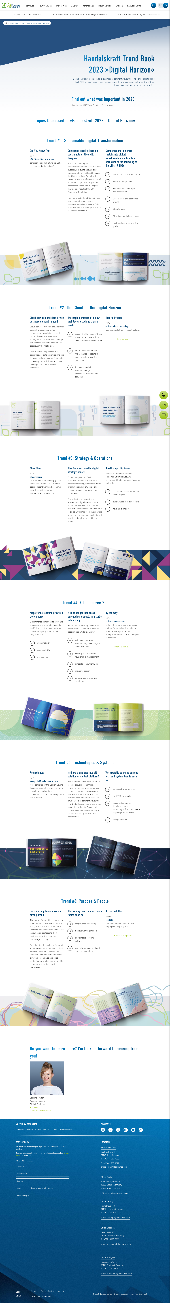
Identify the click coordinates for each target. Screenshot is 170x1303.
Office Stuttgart (108, 1258)
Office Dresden (108, 1228)
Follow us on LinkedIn (103, 1130)
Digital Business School (38, 1130)
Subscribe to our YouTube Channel (133, 1130)
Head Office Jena (108, 1148)
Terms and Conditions (41, 1297)
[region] (85, 15)
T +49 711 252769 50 (110, 1269)
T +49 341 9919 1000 (110, 1213)
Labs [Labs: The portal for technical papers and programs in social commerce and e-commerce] (54, 1130)
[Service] (163, 410)
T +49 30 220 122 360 (110, 1188)
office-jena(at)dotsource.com (114, 1167)
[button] (153, 5)
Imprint (60, 1291)
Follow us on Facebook (118, 1130)
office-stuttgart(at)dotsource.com (116, 1274)
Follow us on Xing (110, 1130)
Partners (20, 1130)
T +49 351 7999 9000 (110, 1239)
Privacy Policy (47, 1291)
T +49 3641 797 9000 (110, 1159)
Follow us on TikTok (141, 1130)
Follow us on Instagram (126, 1130)
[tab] (160, 5)
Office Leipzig (107, 1201)
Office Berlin (106, 1177)
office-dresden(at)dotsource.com (116, 1244)
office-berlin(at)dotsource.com (115, 1193)
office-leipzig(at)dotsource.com (115, 1218)
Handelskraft (66, 1130)
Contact (34, 1291)
